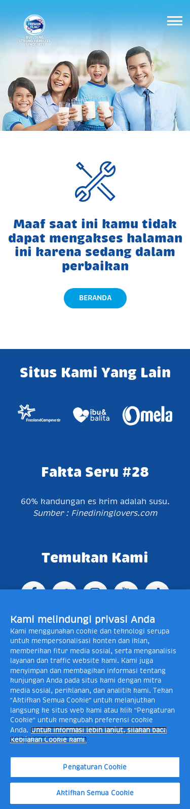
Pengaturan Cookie (95, 767)
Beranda (95, 297)
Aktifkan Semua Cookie (95, 793)
